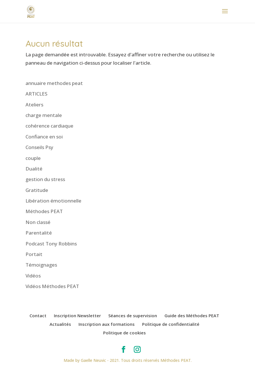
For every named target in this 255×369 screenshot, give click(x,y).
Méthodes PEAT (44, 211)
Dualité (33, 168)
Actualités (60, 324)
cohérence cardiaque (49, 125)
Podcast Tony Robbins (51, 243)
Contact (38, 315)
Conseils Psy (39, 147)
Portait (33, 254)
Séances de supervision (132, 315)
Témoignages (41, 264)
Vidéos (33, 275)
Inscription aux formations (107, 324)
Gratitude (36, 190)
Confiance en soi (44, 136)
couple (33, 158)
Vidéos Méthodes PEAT (52, 286)
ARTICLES (36, 93)
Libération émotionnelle (53, 200)
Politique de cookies (124, 333)
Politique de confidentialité (170, 324)
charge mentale (43, 115)
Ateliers (34, 104)
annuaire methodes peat (54, 83)
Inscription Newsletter (77, 315)
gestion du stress (45, 179)
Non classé (37, 222)
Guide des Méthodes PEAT (191, 315)
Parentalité (38, 232)
